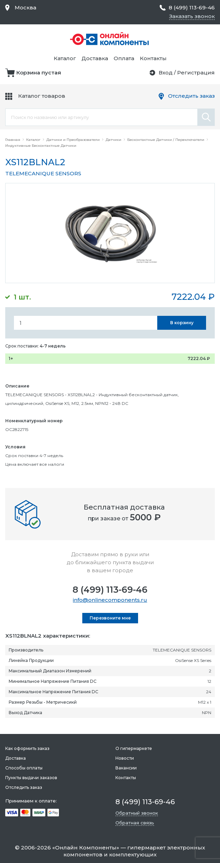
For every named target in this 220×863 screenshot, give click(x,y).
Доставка (95, 58)
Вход (166, 72)
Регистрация (196, 72)
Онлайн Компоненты (85, 847)
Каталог (65, 58)
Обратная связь (134, 822)
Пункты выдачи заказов (31, 777)
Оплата (124, 58)
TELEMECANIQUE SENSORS (43, 173)
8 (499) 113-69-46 (110, 589)
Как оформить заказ (27, 748)
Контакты (153, 58)
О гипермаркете (133, 748)
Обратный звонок (136, 813)
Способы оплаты (24, 767)
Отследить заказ (191, 96)
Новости (124, 758)
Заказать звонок (192, 16)
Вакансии (126, 767)
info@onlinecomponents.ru (110, 600)
